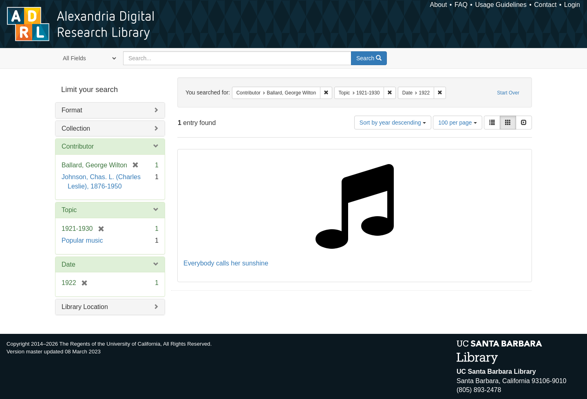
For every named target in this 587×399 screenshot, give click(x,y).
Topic (69, 209)
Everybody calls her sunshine (225, 263)
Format (72, 110)
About (438, 4)
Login (572, 4)
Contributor (78, 146)
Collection (76, 128)
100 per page (457, 122)
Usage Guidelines (500, 4)
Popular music (82, 240)
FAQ (461, 4)
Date (68, 264)
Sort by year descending (393, 122)
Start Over (508, 93)
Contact (545, 4)
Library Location (85, 306)
